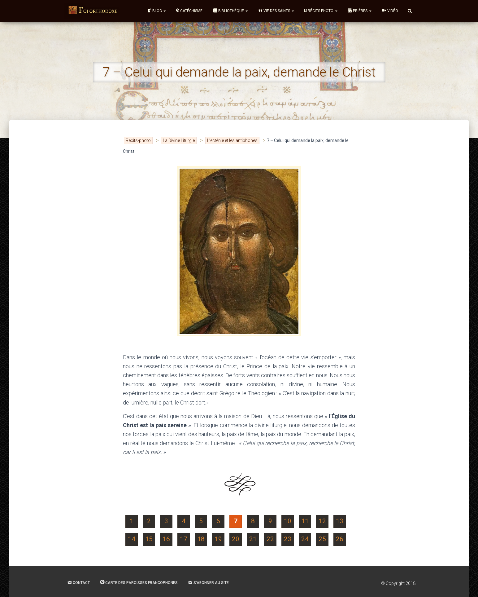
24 (305, 539)
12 (322, 521)
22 (270, 539)
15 (149, 539)
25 (322, 539)
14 (131, 539)
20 (235, 539)
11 (305, 521)
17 (183, 539)
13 (339, 521)
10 (287, 521)
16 (166, 539)
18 (201, 539)
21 (253, 539)
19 (218, 539)
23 (287, 539)
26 (339, 539)
